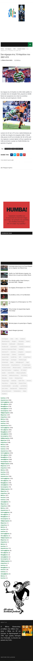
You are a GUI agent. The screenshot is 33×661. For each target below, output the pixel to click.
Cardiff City (13, 357)
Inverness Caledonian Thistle (9, 349)
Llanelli (3, 373)
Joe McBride (24, 386)
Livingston (20, 352)
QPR (20, 357)
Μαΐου (3, 419)
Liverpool (28, 352)
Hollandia (13, 381)
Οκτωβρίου (4, 404)
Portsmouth (5, 362)
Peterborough (22, 360)
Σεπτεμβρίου (5, 402)
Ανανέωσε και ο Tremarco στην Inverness (20, 316)
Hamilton (21, 349)
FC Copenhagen (26, 365)
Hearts (28, 341)
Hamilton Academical (24, 347)
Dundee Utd (5, 347)
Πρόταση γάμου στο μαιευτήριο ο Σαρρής (20, 323)
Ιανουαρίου (4, 411)
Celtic (14, 49)
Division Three (22, 383)
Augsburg (16, 370)
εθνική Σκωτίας (6, 341)
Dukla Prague (5, 360)
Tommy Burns (17, 391)
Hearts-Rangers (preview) (16, 330)
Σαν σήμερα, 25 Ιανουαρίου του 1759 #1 (20, 287)
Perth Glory (24, 375)
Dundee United (21, 49)
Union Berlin (11, 373)
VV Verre (29, 381)
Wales (24, 391)
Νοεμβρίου (4, 406)
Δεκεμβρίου (4, 408)
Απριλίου (4, 417)
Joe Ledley (15, 386)
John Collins (5, 388)
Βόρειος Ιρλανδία (21, 373)
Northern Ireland (6, 367)
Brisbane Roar (18, 378)
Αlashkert (4, 394)
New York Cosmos (6, 370)
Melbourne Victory (13, 375)
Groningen (13, 360)
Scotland (22, 339)
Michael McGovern (6, 391)
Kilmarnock (20, 344)
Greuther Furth (27, 367)
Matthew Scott (22, 388)
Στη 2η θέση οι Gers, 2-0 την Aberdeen (19, 295)
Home (2, 49)
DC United (23, 370)
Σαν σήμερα (8, 49)
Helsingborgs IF (20, 362)
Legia (27, 362)
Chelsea (14, 354)
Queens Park (5, 357)
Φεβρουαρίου (5, 413)
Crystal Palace (27, 357)
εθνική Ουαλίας (17, 367)
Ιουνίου (3, 421)
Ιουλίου (3, 398)
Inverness (13, 352)
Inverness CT (5, 352)
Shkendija (4, 378)
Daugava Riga (5, 381)
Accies (10, 378)
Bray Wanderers (16, 365)
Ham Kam (4, 375)
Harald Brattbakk (6, 386)
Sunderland (21, 354)
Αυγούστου (4, 400)
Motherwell (12, 344)
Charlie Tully (13, 383)
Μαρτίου (3, 415)
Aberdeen (21, 341)
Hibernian (4, 344)
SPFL (17, 339)
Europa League (5, 354)
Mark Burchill (13, 388)
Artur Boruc (5, 383)
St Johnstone (14, 347)
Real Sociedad (5, 365)
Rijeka (11, 362)
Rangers (14, 341)
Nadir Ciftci (21, 381)
